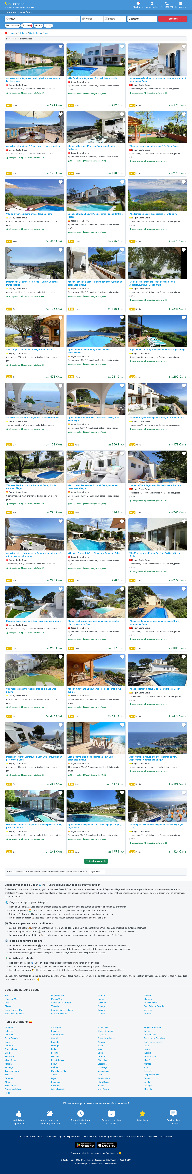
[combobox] (42, 19)
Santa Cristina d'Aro (14, 1010)
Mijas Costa (103, 1089)
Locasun (152, 1136)
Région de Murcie (106, 1031)
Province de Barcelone (154, 1038)
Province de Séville (153, 1042)
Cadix (7, 1042)
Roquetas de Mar (13, 1089)
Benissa (8, 1074)
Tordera (147, 1013)
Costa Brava (10, 1034)
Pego (7, 1093)
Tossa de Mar (150, 1002)
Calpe (146, 1045)
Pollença (9, 1067)
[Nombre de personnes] (142, 19)
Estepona (102, 1064)
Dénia (7, 1053)
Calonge (101, 1006)
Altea (7, 1082)
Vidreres (148, 1010)
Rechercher (173, 19)
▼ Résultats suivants (96, 861)
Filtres (27, 25)
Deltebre (9, 1078)
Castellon (55, 1038)
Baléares (9, 1031)
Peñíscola (9, 1056)
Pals (7, 1002)
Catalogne (56, 1027)
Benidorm (55, 1085)
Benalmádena (104, 1078)
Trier (48, 25)
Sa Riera (101, 1013)
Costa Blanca (150, 1034)
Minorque (55, 1045)
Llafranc (148, 999)
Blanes (8, 1006)
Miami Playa (10, 1060)
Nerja (100, 1049)
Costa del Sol (57, 1034)
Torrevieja (102, 1067)
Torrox (54, 1074)
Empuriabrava (57, 995)
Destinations (12, 25)
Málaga (54, 1049)
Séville (147, 1082)
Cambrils (102, 1056)
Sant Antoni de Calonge (62, 1010)
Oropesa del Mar (151, 1074)
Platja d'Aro (56, 999)
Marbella (55, 1056)
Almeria (101, 1042)
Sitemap (142, 1136)
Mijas (53, 1078)
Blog (107, 1136)
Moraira (147, 1064)
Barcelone (56, 1082)
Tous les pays (130, 1136)
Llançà (101, 999)
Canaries (55, 1031)
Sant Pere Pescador (14, 1013)
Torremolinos (150, 1056)
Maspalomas (103, 1071)
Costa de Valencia (106, 1038)
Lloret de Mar (11, 999)
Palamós (102, 1002)
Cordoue (9, 1045)
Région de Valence (152, 1027)
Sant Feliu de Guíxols (154, 1006)
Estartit (101, 995)
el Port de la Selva (60, 1013)
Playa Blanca (103, 1082)
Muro (100, 1074)
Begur (54, 1064)
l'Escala (147, 995)
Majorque (102, 1034)
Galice (147, 1031)
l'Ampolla (148, 1089)
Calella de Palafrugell (61, 1002)
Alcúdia (8, 1064)
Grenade (55, 1042)
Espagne (9, 1027)
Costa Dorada (11, 1038)
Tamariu (55, 1006)
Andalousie (103, 1027)
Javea (147, 1049)
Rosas (8, 995)
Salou (100, 1053)
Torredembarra (12, 1071)
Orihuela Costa (58, 1089)
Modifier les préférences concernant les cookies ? (96, 1163)
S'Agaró (101, 1010)
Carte (38, 25)
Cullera (147, 1078)
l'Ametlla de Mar (58, 1071)
